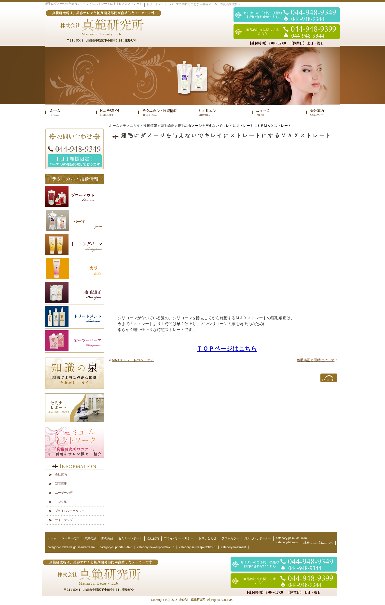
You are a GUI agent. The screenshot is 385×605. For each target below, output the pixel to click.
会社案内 (61, 474)
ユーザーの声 (64, 492)
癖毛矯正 (167, 126)
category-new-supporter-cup (155, 547)
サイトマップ (64, 520)
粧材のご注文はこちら (318, 542)
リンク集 (61, 502)
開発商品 (107, 538)
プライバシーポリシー (69, 511)
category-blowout (287, 542)
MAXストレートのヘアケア (133, 360)
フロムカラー (230, 538)
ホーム (114, 126)
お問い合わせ (207, 538)
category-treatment (233, 547)
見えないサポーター (257, 538)
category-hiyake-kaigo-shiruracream (71, 547)
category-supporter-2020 (116, 547)
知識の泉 (90, 538)
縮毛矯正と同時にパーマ (315, 360)
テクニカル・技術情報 (140, 126)
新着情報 (61, 483)
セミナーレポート (130, 538)
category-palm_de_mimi (291, 538)
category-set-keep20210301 (197, 547)
